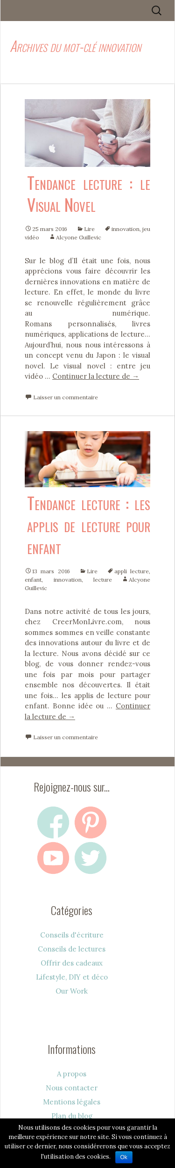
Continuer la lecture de (95, 376)
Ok (123, 1157)
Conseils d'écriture (72, 934)
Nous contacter (72, 1087)
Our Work (72, 991)
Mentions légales (71, 1101)
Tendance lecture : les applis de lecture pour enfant (88, 524)
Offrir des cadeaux (72, 963)
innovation (126, 228)
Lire (89, 228)
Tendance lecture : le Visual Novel (88, 193)
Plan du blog (71, 1115)
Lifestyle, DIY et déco (72, 977)
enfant (33, 579)
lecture (102, 579)
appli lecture (131, 571)
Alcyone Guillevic (78, 237)
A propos (71, 1073)
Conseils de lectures (71, 948)
